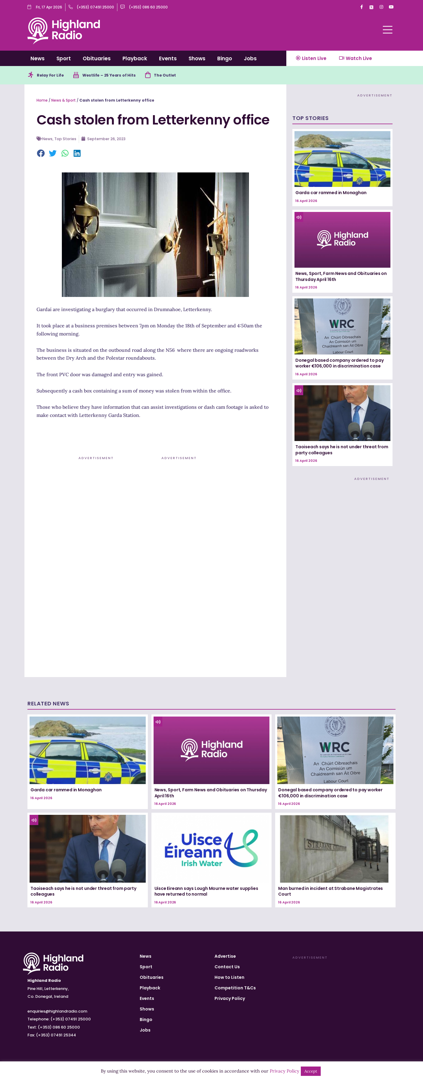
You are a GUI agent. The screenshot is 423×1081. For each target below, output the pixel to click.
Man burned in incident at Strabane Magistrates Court (330, 892)
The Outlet (176, 76)
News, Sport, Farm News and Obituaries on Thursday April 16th (341, 277)
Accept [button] (310, 1071)
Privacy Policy (230, 998)
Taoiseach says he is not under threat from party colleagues (341, 451)
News (37, 58)
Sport (63, 58)
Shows (197, 58)
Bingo (224, 58)
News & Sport (63, 101)
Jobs (250, 58)
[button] (41, 155)
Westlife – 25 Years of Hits (116, 76)
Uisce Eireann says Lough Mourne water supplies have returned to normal (206, 892)
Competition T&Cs (235, 988)
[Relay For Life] (31, 75)
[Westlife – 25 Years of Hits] (80, 75)
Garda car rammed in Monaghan (330, 194)
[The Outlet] (157, 75)
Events (168, 58)
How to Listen (229, 977)
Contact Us (227, 967)
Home (42, 101)
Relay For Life (52, 76)
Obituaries (97, 58)
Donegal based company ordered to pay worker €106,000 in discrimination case (339, 364)
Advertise (225, 956)
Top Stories (66, 140)
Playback (134, 58)
